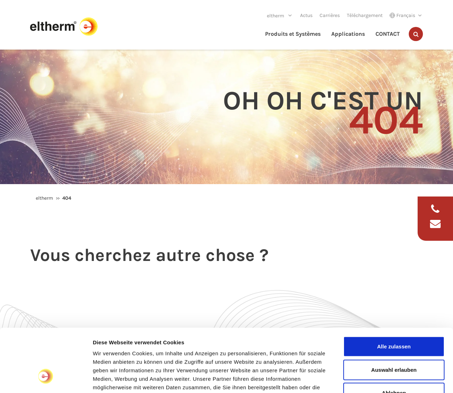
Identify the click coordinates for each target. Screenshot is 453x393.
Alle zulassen (394, 292)
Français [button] (402, 15)
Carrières (330, 15)
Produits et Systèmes (293, 33)
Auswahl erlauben (394, 316)
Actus (306, 15)
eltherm (276, 16)
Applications (348, 33)
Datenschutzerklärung (122, 350)
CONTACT (387, 33)
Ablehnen (394, 339)
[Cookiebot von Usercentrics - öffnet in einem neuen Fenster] (46, 379)
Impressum (262, 342)
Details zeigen (376, 379)
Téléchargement (365, 15)
